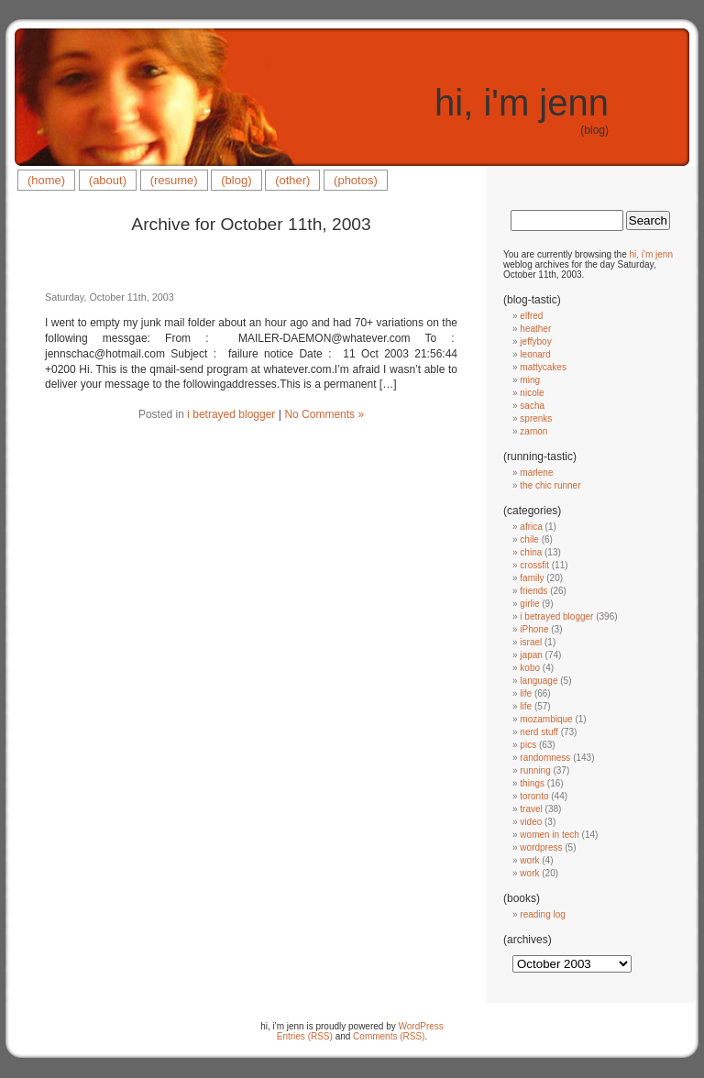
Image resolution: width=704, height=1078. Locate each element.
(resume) (174, 180)
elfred (531, 316)
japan (531, 655)
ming (530, 380)
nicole (532, 393)
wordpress (541, 847)
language (538, 681)
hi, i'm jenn (521, 102)
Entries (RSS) (305, 1036)
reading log (542, 914)
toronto (534, 796)
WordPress (421, 1026)
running (535, 770)
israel (531, 642)
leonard (535, 354)
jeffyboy (535, 341)
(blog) (236, 180)
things (532, 783)
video (531, 822)
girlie (529, 604)
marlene (536, 473)
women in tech (549, 835)
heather (535, 329)
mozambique (546, 719)
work (529, 860)
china (531, 552)
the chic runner (550, 485)
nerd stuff (539, 732)
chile (529, 539)
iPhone (534, 629)
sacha (532, 406)
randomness (545, 758)
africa (531, 527)
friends (533, 591)
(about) (107, 180)
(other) (292, 180)
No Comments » (324, 414)
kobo (530, 668)
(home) (46, 180)
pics (528, 745)
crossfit (534, 565)
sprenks (536, 418)
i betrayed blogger (231, 414)
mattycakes (543, 367)
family (532, 578)
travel (531, 809)
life (526, 693)
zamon (533, 431)
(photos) (356, 180)
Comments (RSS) (388, 1036)
